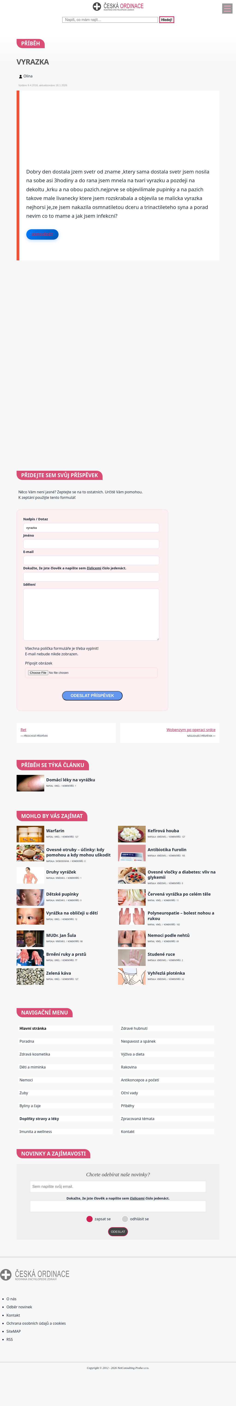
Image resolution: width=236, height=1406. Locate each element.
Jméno (28, 535)
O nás (11, 1298)
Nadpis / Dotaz (35, 519)
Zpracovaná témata (137, 1118)
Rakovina (129, 1067)
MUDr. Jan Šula (61, 935)
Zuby (24, 1092)
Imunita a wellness (36, 1131)
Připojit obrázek (38, 663)
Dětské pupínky (62, 894)
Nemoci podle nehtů (169, 935)
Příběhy (127, 1105)
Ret (23, 729)
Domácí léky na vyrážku (70, 779)
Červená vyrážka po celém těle (179, 894)
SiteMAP (13, 1331)
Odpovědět (42, 234)
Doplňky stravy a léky (39, 1118)
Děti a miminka (33, 1067)
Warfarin (55, 830)
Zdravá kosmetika (35, 1054)
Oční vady (129, 1092)
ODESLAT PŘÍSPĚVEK (92, 695)
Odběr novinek (19, 1306)
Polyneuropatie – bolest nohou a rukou (181, 915)
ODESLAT (118, 1231)
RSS (9, 1339)
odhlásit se (139, 1218)
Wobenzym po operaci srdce (191, 729)
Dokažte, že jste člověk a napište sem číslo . (74, 568)
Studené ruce (161, 954)
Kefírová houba (163, 830)
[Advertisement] (119, 123)
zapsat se (102, 1218)
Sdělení (29, 584)
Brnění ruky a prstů (66, 954)
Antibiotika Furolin (167, 849)
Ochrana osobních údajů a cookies (36, 1323)
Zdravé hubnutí (134, 1028)
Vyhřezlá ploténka (166, 973)
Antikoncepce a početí (140, 1079)
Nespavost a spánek (138, 1041)
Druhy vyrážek (61, 872)
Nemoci (26, 1079)
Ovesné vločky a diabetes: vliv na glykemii (182, 874)
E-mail (28, 551)
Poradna (27, 1041)
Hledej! (166, 20)
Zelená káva (58, 973)
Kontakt (128, 1131)
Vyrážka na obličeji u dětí (72, 913)
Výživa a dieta (133, 1054)
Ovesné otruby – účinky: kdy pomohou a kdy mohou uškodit (78, 852)
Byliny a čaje (30, 1105)
